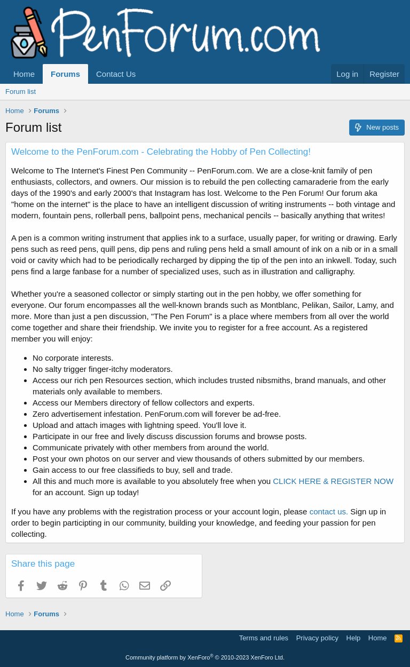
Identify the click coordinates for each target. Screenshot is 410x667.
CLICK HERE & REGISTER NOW (333, 481)
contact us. (329, 511)
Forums (65, 73)
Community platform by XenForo (205, 657)
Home (24, 73)
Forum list (20, 92)
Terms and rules (263, 638)
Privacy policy (317, 638)
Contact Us (116, 73)
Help (353, 638)
